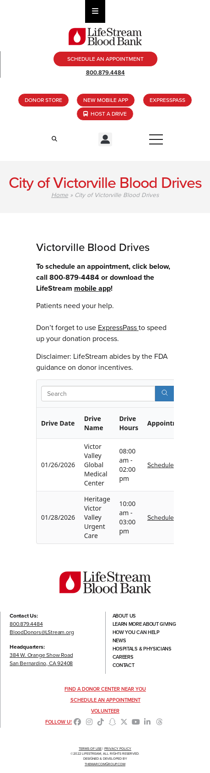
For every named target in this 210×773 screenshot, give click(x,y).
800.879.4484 (105, 72)
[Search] (164, 393)
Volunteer (105, 710)
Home (59, 194)
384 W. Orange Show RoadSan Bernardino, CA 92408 (41, 659)
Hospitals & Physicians (142, 648)
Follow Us (59, 721)
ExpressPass (118, 327)
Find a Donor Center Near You (105, 689)
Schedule (160, 465)
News (119, 640)
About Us (124, 615)
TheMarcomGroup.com (105, 764)
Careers (123, 657)
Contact (124, 665)
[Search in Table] (98, 393)
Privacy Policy (117, 748)
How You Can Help (136, 632)
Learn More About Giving (144, 624)
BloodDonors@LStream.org (42, 632)
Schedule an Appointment (105, 700)
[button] (105, 139)
